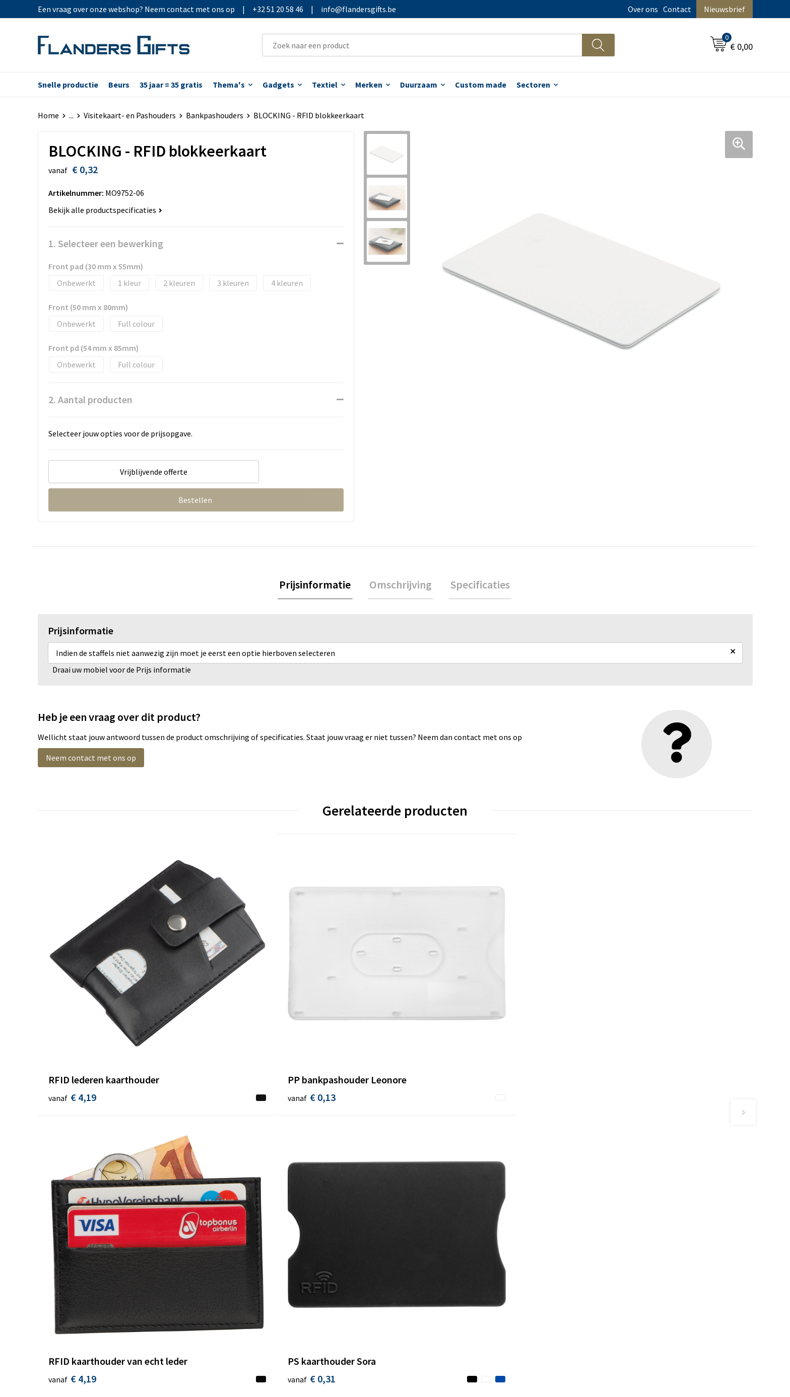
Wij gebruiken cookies (622, 1147)
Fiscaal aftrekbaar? (440, 1162)
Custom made (480, 85)
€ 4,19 (72, 1038)
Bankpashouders (214, 115)
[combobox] (422, 45)
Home (48, 115)
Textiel (325, 85)
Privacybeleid (608, 1162)
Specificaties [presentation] (476, 585)
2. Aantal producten (90, 399)
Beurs (118, 85)
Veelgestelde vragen (265, 1162)
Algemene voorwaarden (626, 1132)
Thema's (229, 85)
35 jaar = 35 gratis (171, 85)
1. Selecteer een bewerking (105, 243)
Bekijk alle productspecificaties (105, 210)
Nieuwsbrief (724, 9)
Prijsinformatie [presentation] (318, 585)
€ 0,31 (608, 1038)
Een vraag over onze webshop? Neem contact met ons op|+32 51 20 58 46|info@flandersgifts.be (217, 9)
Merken (368, 85)
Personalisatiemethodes (450, 1177)
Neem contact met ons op (91, 759)
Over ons (643, 9)
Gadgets (278, 85)
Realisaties (427, 1132)
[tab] (318, 586)
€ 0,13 (251, 1038)
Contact (677, 9)
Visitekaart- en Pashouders (130, 115)
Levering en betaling (443, 1147)
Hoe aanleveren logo (443, 1193)
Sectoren (533, 85)
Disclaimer (603, 1177)
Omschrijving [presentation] (400, 585)
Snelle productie (68, 85)
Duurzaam (418, 85)
